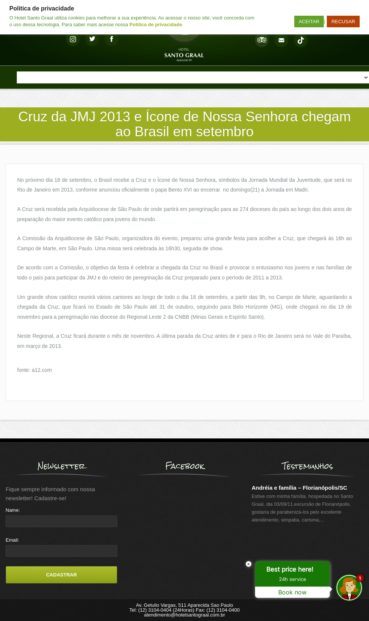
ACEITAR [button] (309, 21)
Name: (13, 510)
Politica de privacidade (156, 24)
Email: (12, 540)
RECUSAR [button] (343, 21)
